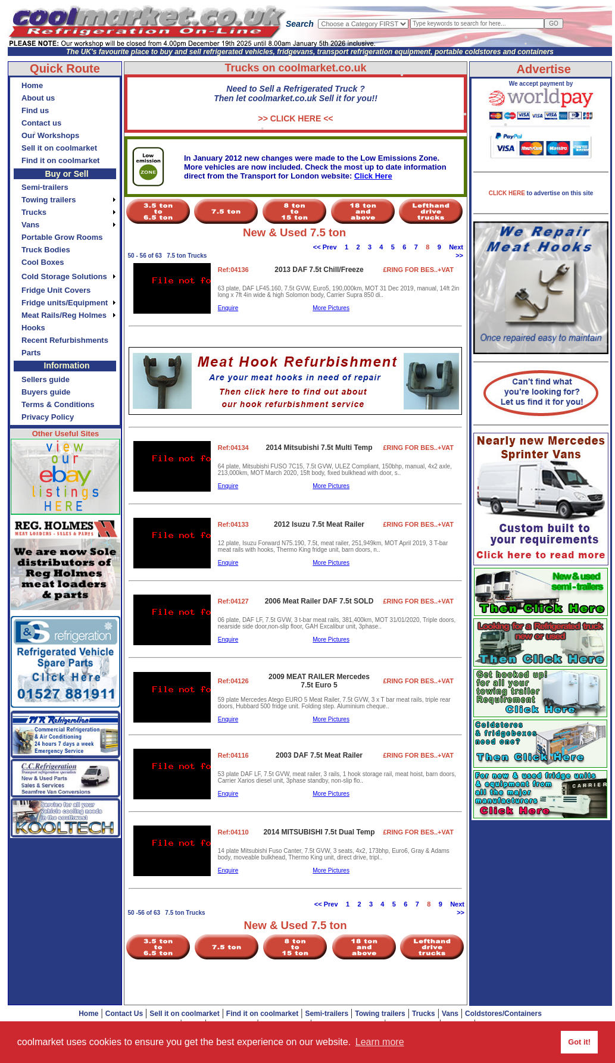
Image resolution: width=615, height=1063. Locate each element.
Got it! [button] (579, 1041)
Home (88, 1013)
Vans (450, 1013)
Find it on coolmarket (262, 1013)
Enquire (228, 308)
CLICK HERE (508, 193)
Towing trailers (380, 1013)
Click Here (373, 175)
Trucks (423, 1013)
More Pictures (331, 308)
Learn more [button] (379, 1042)
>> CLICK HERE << (295, 118)
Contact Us (124, 1013)
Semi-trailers (326, 1013)
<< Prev (325, 247)
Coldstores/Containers (503, 1013)
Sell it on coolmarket (184, 1013)
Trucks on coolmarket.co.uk (295, 68)
